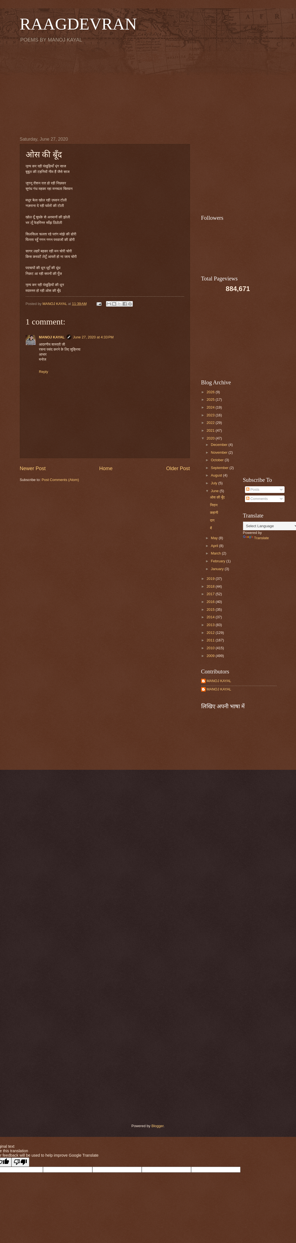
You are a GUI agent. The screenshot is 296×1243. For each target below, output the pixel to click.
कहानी (214, 513)
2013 (210, 625)
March (216, 553)
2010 (210, 648)
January (218, 569)
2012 (210, 633)
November (219, 452)
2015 (210, 609)
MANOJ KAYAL (52, 337)
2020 (210, 438)
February (218, 561)
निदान (214, 505)
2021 (210, 430)
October (218, 460)
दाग (212, 520)
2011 (210, 640)
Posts (252, 489)
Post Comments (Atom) (60, 480)
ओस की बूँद (217, 497)
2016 (210, 602)
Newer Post (33, 468)
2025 (210, 399)
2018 (210, 586)
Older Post (178, 468)
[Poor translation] (20, 1162)
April (215, 546)
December (219, 445)
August (217, 475)
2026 (210, 392)
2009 (210, 656)
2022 (210, 423)
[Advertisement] (148, 89)
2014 (210, 617)
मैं (211, 528)
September (220, 468)
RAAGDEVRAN (78, 24)
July (214, 483)
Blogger (157, 1126)
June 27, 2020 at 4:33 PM (93, 337)
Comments (257, 499)
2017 (210, 594)
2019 (210, 579)
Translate (256, 538)
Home (105, 468)
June (215, 491)
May (215, 538)
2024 (210, 407)
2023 (210, 415)
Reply (43, 372)
